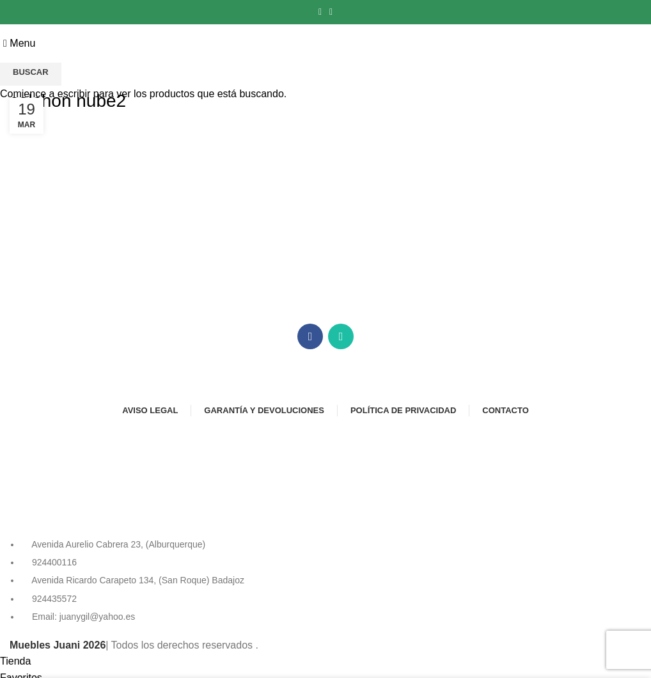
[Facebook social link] (320, 12)
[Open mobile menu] (19, 43)
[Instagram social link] (331, 12)
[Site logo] (326, 42)
